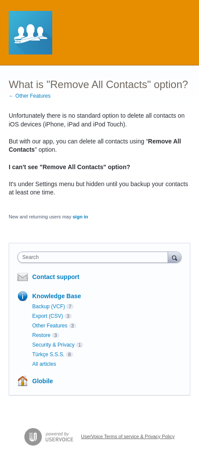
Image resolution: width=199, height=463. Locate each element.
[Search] (175, 257)
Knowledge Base (56, 296)
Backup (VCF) (48, 306)
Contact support (55, 276)
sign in (80, 216)
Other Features (49, 326)
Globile (42, 381)
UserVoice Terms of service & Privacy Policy (128, 436)
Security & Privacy (53, 345)
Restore (41, 335)
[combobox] (95, 257)
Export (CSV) (47, 316)
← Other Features (30, 96)
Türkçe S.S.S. (48, 354)
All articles (44, 364)
